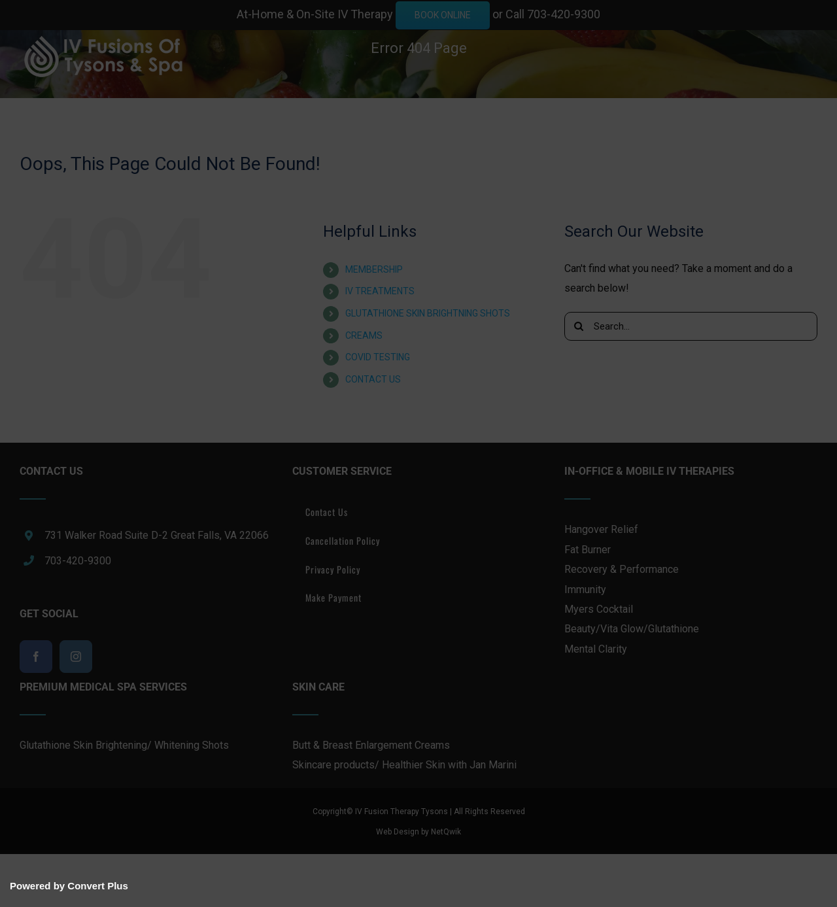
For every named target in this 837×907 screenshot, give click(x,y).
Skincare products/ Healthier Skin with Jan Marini (404, 765)
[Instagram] (76, 656)
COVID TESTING (377, 357)
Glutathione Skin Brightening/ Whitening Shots (124, 745)
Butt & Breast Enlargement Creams (371, 745)
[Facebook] (36, 656)
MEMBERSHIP (374, 269)
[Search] (578, 326)
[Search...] (690, 326)
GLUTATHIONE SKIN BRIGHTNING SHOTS (427, 313)
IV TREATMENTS (380, 291)
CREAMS (364, 335)
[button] (25, 180)
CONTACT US (373, 379)
